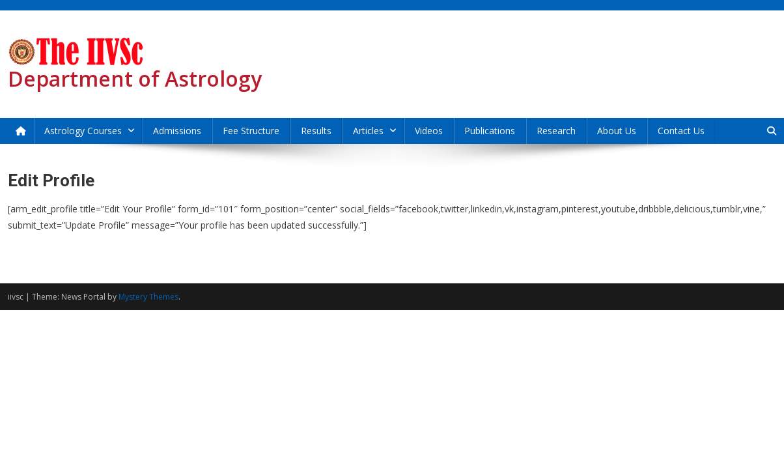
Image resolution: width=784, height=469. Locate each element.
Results (316, 130)
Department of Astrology (135, 78)
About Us (616, 130)
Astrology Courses (83, 130)
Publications (489, 130)
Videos (429, 130)
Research (556, 130)
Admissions (177, 130)
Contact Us (681, 130)
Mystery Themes (148, 296)
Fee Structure (251, 130)
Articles (368, 130)
